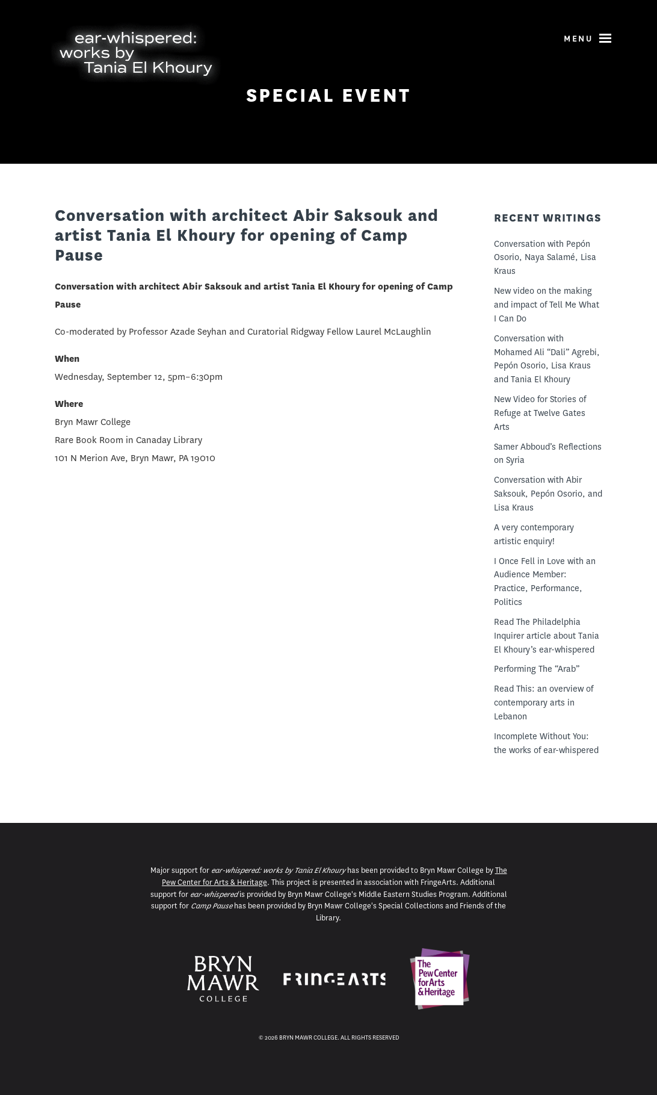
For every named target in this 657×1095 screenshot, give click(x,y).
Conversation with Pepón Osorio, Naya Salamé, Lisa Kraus (545, 257)
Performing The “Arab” (536, 668)
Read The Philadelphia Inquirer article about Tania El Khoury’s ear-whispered (546, 635)
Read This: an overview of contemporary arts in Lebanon (543, 702)
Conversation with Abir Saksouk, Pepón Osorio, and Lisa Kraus (548, 493)
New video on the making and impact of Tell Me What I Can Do (546, 304)
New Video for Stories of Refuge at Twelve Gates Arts (540, 413)
